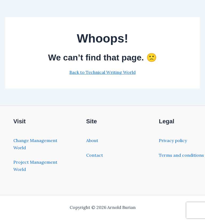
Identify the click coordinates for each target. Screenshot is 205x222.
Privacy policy (173, 140)
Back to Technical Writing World (102, 72)
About (92, 140)
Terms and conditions (181, 155)
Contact (94, 155)
